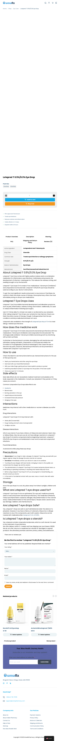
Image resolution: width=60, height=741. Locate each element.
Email (6, 575)
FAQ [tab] (11, 241)
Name (6, 568)
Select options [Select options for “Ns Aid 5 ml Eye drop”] (17, 634)
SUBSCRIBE (45, 662)
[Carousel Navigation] (54, 596)
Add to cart (31, 200)
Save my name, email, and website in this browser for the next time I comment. (30, 582)
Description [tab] (30, 237)
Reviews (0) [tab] (48, 241)
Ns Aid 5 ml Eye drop (11, 628)
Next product (51, 641)
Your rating (8, 547)
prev (53, 596)
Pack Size (6, 184)
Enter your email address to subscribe (21, 657)
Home (5, 8)
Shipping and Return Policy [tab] (30, 241)
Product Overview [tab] (12, 237)
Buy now (31, 204)
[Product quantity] (30, 195)
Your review (8, 557)
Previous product (10, 641)
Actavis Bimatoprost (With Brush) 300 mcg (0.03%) (41, 629)
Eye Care (16, 8)
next (56, 596)
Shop (9, 8)
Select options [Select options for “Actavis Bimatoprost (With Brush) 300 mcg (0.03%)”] (45, 634)
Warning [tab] (48, 237)
